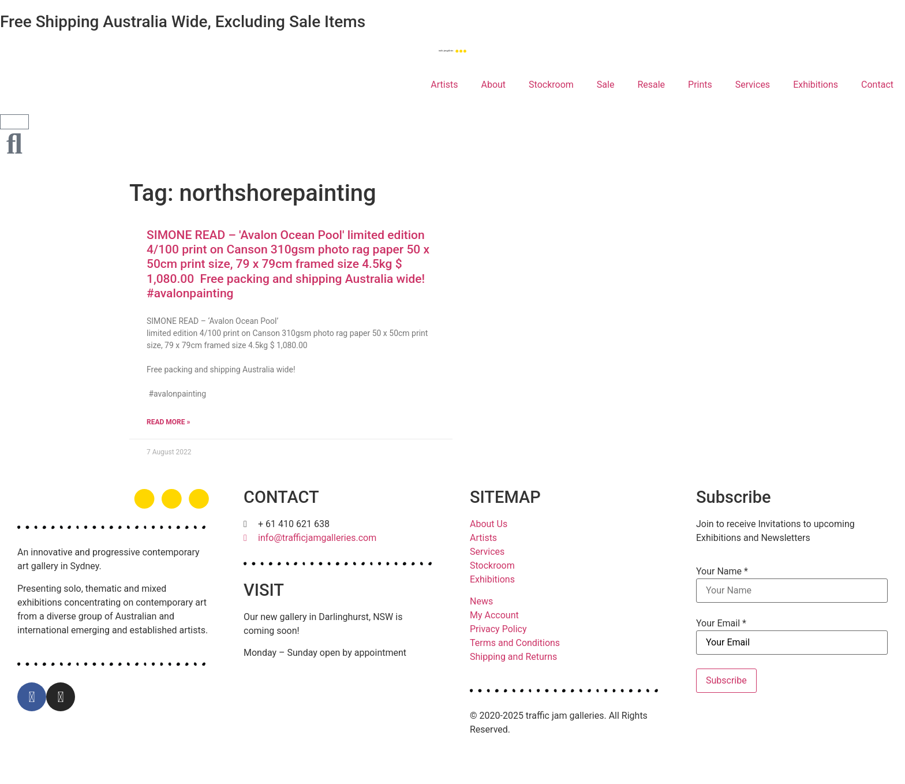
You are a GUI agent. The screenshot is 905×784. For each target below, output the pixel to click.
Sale (606, 84)
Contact (877, 84)
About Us (488, 523)
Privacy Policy (498, 629)
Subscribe (726, 680)
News (481, 601)
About (493, 84)
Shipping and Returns (513, 656)
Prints (700, 84)
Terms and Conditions (515, 642)
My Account (494, 615)
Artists (444, 84)
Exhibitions (815, 84)
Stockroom (551, 84)
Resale (651, 84)
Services (752, 84)
